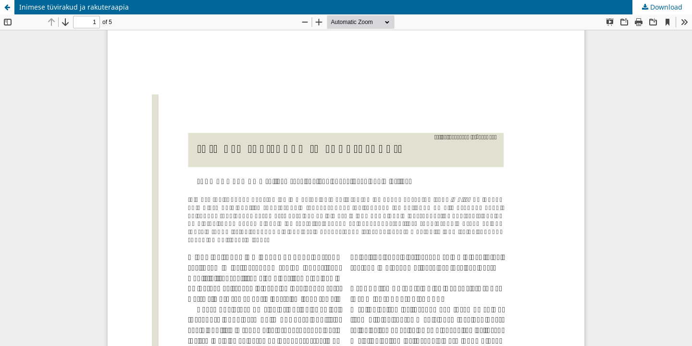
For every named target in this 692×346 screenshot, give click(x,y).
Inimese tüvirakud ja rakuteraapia (74, 7)
